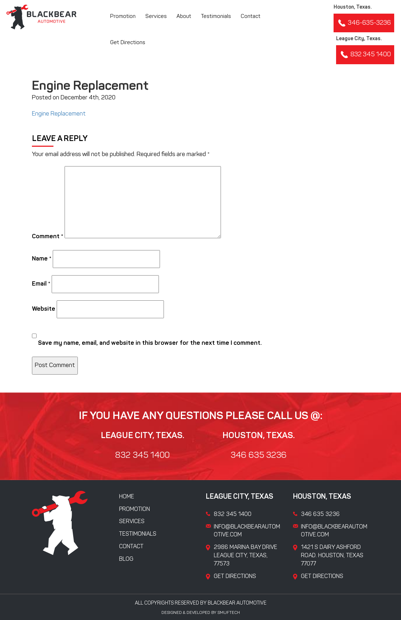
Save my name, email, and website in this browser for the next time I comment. (150, 343)
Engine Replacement (59, 114)
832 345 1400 (365, 54)
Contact (250, 16)
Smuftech (228, 613)
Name (41, 259)
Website (43, 309)
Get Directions (127, 43)
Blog (126, 559)
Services (156, 16)
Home (126, 497)
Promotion (123, 16)
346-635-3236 (364, 23)
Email (41, 284)
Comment (47, 237)
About (183, 16)
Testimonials (216, 16)
